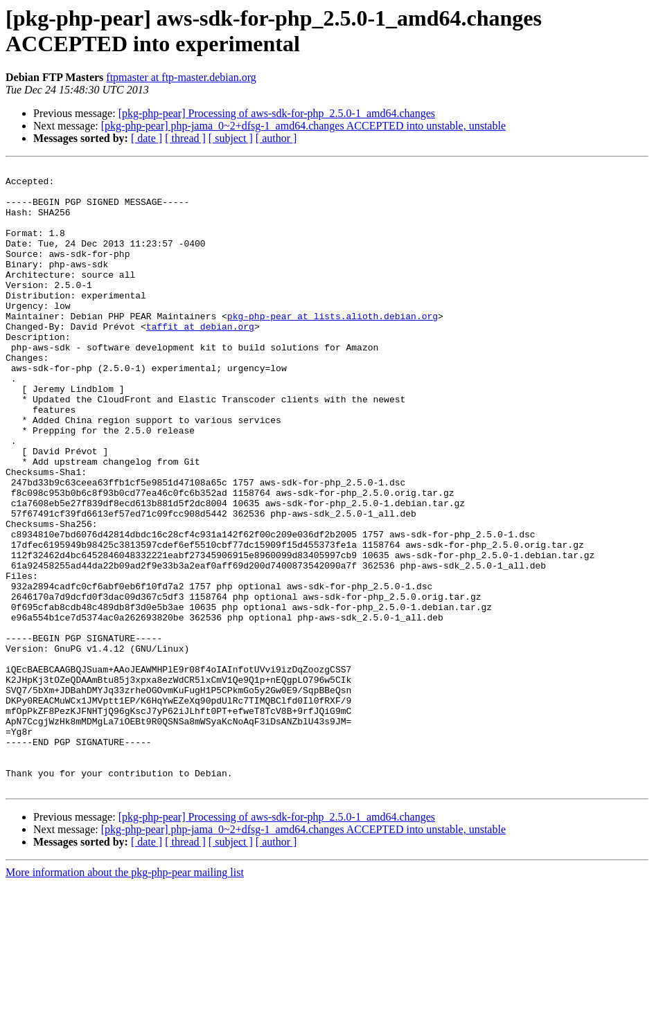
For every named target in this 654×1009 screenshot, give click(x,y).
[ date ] (146, 138)
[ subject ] (231, 138)
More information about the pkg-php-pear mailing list (125, 997)
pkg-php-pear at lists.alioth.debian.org (332, 347)
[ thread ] (185, 138)
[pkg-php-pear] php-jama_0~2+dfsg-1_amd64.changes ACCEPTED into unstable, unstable (303, 126)
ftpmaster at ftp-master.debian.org (181, 77)
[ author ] (276, 138)
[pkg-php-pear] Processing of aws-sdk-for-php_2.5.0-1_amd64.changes (276, 113)
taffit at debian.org (200, 359)
